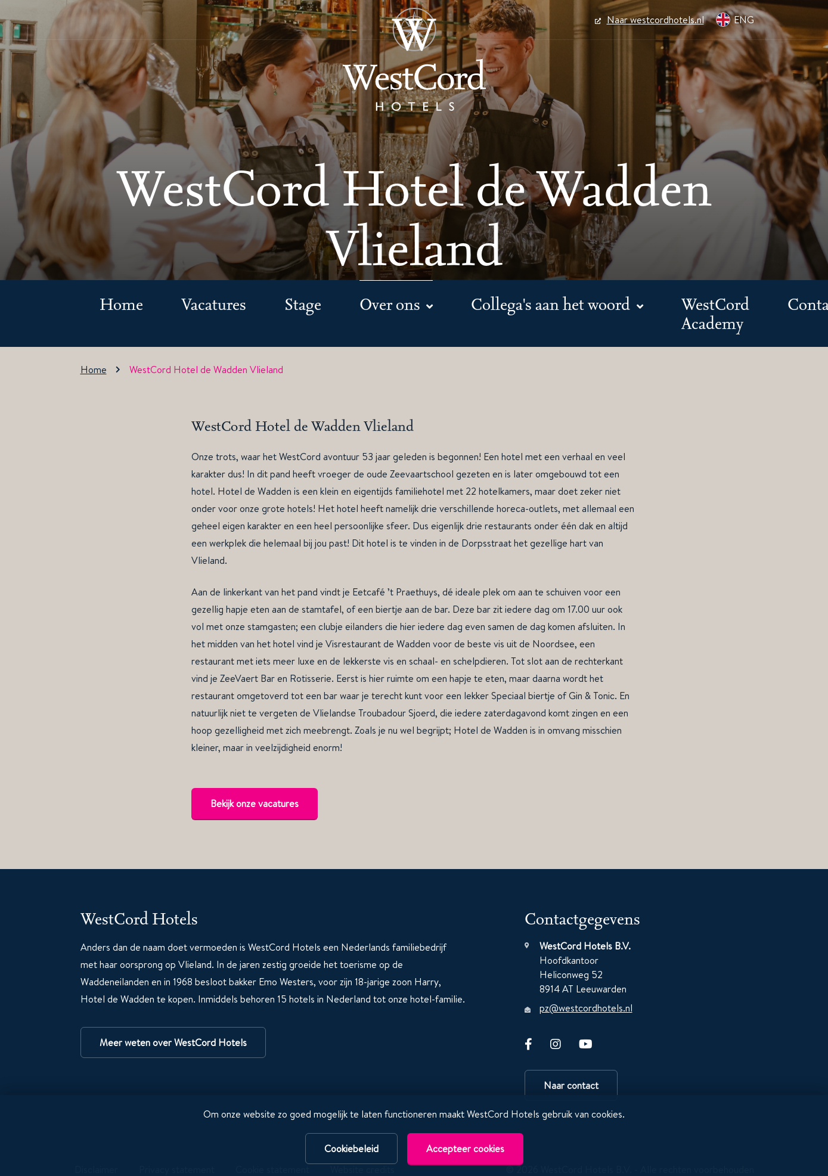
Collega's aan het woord (552, 303)
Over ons (391, 303)
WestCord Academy (715, 313)
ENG (735, 20)
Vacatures (213, 303)
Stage (302, 303)
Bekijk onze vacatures (254, 803)
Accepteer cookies (465, 1148)
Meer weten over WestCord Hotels (173, 1042)
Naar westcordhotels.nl (649, 19)
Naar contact (571, 1085)
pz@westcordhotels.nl (585, 1007)
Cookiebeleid (351, 1148)
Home (121, 303)
